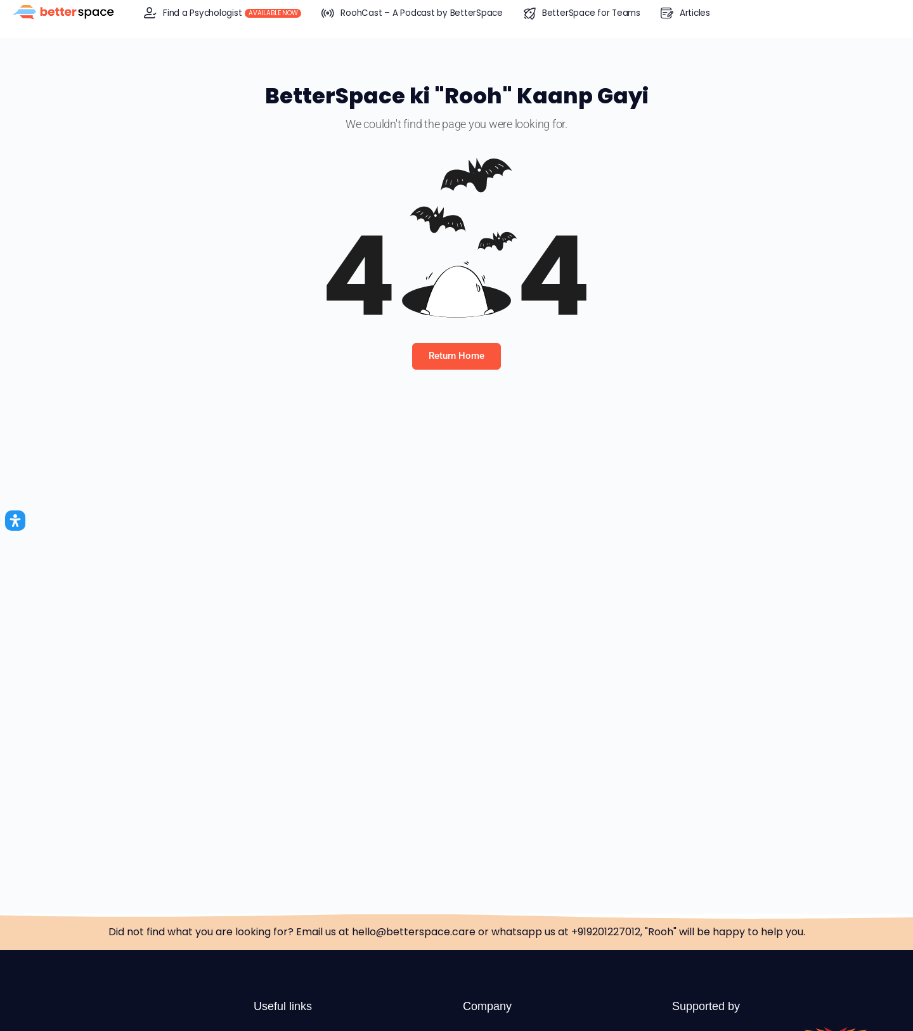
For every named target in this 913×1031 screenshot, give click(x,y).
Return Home (456, 355)
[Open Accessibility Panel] (15, 520)
